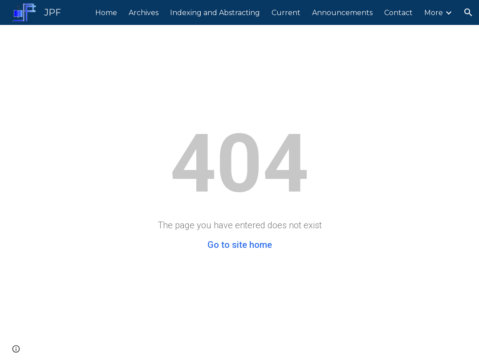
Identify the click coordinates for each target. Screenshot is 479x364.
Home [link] (106, 12)
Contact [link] (398, 12)
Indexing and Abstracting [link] (215, 12)
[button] (468, 12)
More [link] (433, 12)
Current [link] (286, 12)
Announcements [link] (342, 12)
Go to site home (239, 244)
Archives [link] (143, 12)
